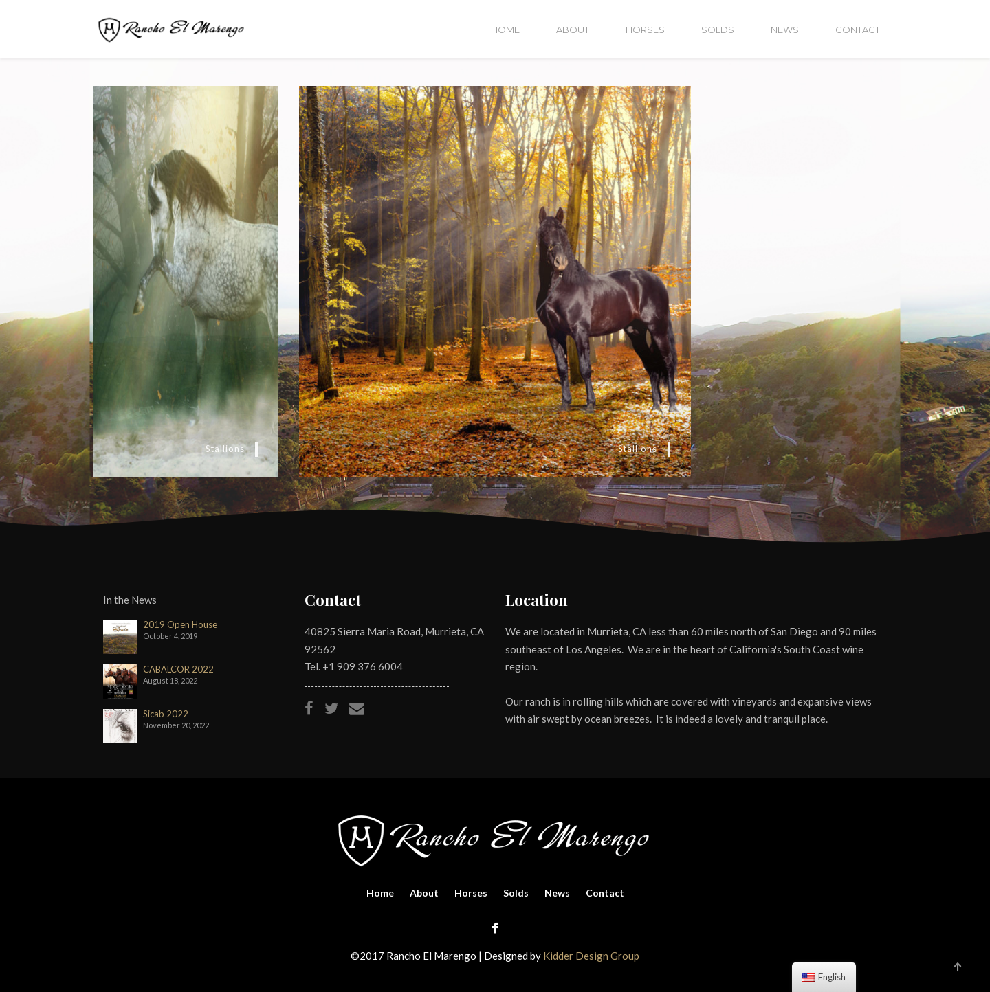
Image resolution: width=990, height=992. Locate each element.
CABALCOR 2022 (178, 669)
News (785, 29)
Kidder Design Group (591, 955)
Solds (717, 29)
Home (505, 29)
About (572, 29)
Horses (645, 29)
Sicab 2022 (165, 714)
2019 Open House (180, 625)
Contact (857, 29)
